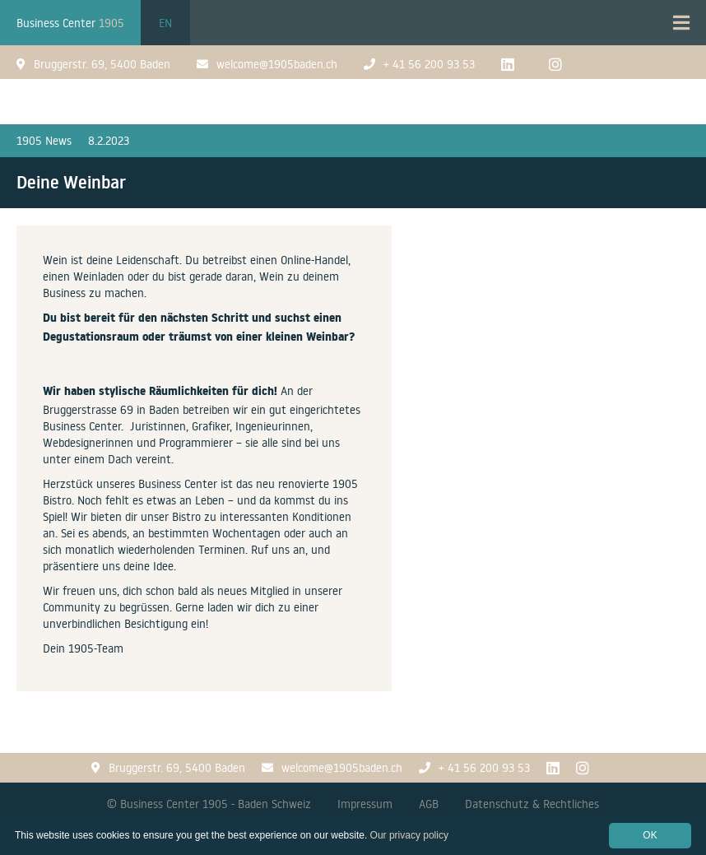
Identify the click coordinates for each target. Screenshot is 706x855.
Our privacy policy (409, 835)
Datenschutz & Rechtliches (532, 804)
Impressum (364, 804)
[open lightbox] (549, 234)
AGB (429, 804)
